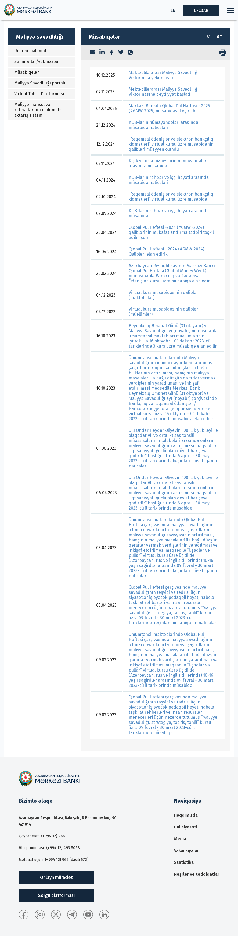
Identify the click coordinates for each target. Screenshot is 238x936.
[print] (222, 52)
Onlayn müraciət (56, 877)
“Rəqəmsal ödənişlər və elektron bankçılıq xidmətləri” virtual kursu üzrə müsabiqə (171, 196)
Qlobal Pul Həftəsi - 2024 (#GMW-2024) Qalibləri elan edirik (166, 251)
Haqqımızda (186, 815)
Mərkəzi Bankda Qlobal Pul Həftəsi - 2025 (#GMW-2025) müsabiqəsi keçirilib (169, 108)
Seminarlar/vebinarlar (36, 61)
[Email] (92, 53)
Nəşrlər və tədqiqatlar (196, 874)
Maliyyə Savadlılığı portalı (39, 83)
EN (173, 10)
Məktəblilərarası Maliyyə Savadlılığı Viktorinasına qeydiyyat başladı (164, 92)
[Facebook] (111, 53)
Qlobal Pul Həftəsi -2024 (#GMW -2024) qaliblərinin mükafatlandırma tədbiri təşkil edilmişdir (171, 232)
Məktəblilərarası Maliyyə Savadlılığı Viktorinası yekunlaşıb (164, 75)
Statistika (184, 862)
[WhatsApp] (130, 53)
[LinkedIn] (102, 52)
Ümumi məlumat (30, 50)
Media (180, 838)
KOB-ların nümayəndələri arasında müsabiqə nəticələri (163, 125)
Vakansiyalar (186, 850)
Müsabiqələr (26, 72)
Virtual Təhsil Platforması (39, 93)
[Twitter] (121, 53)
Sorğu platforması (56, 895)
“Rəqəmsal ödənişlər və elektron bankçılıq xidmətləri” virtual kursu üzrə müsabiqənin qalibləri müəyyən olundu (171, 144)
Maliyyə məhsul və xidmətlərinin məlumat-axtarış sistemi (37, 110)
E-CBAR (201, 10)
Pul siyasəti (185, 827)
